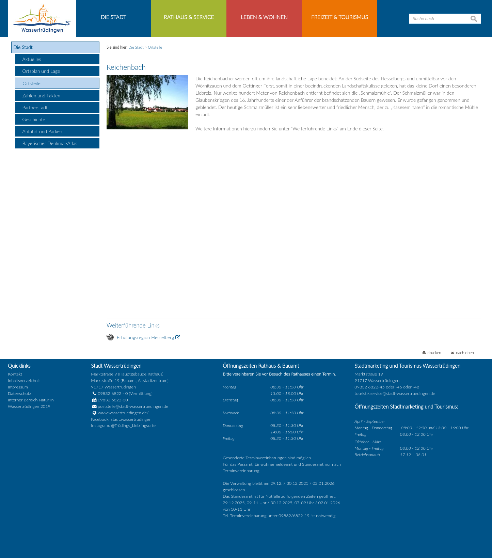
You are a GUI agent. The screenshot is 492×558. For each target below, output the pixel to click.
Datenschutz (19, 393)
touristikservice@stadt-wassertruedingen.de (394, 393)
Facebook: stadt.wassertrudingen (121, 419)
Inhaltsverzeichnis (24, 380)
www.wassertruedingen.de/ (123, 412)
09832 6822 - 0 (109, 393)
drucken (434, 352)
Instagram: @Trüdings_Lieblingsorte (123, 425)
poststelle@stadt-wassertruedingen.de (133, 406)
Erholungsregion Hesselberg (145, 337)
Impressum (18, 386)
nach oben (465, 352)
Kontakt (15, 374)
